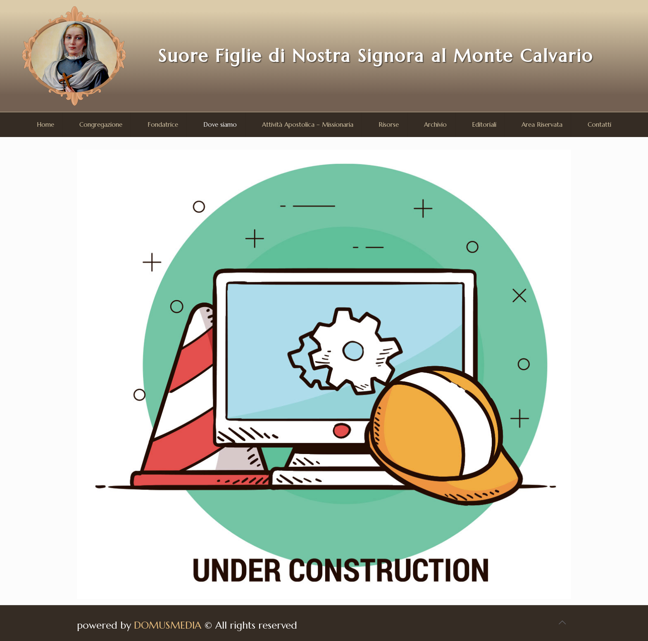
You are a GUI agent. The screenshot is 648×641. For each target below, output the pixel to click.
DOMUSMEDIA (167, 625)
